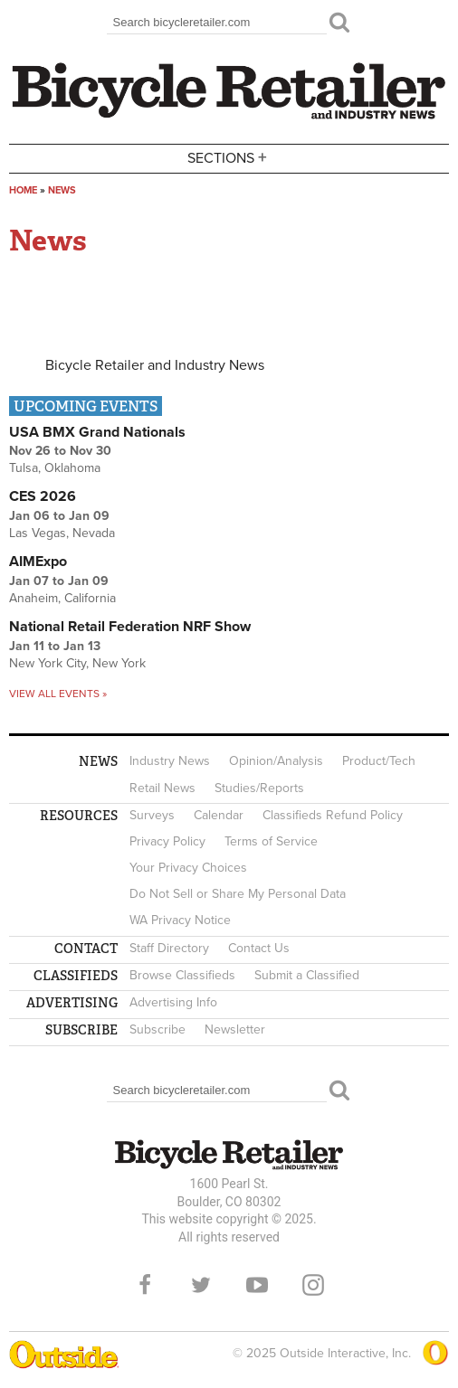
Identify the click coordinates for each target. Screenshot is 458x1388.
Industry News (169, 761)
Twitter (201, 1285)
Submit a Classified (306, 975)
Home (23, 190)
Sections (229, 157)
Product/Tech (378, 761)
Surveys (152, 815)
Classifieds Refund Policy (332, 815)
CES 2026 (42, 496)
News (62, 190)
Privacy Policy (167, 841)
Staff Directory (169, 948)
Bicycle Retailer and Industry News (154, 365)
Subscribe (157, 1029)
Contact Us (259, 948)
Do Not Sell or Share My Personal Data (237, 894)
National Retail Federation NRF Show (130, 627)
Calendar (218, 815)
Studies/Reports (259, 788)
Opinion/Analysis (276, 761)
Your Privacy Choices (188, 867)
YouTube (257, 1285)
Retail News (162, 788)
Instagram (313, 1285)
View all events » (58, 693)
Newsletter (235, 1029)
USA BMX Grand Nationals (97, 432)
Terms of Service (271, 841)
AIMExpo (38, 561)
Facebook (145, 1285)
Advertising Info (173, 1002)
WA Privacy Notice (180, 920)
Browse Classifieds (182, 975)
